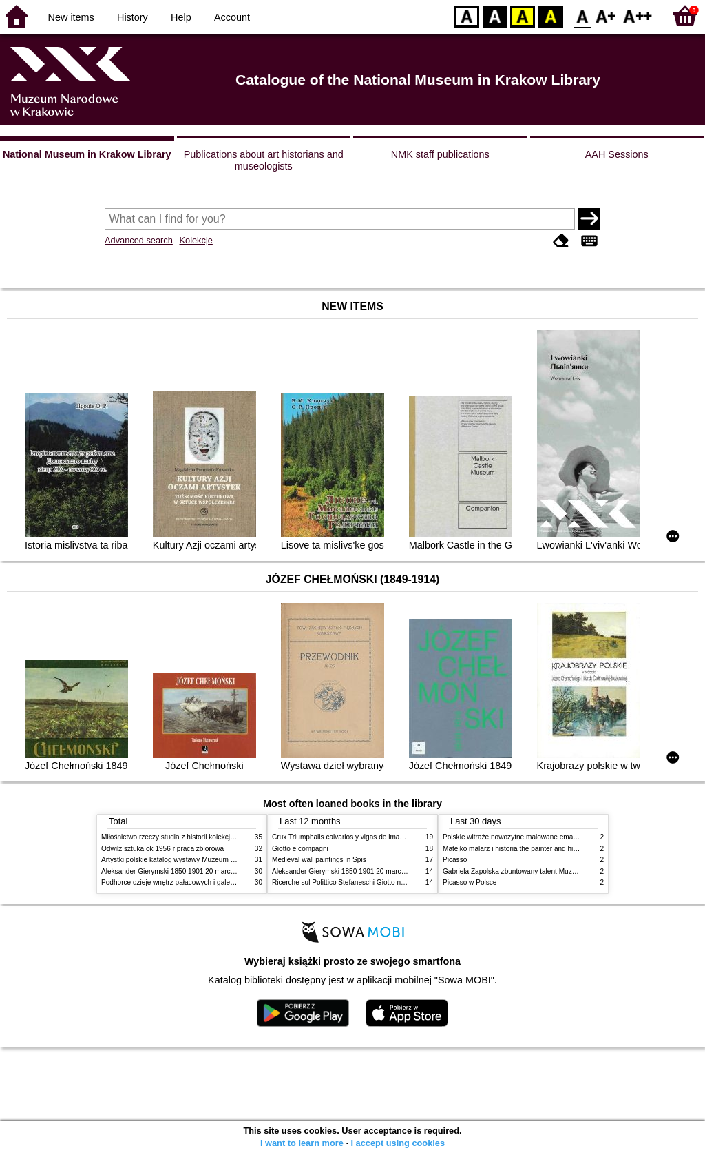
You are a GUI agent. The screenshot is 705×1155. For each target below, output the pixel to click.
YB (522, 15)
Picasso (455, 859)
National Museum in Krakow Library (87, 154)
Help (181, 17)
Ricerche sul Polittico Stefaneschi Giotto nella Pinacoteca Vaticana (374, 882)
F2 (637, 15)
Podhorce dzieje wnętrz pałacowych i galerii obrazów (182, 882)
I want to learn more (302, 1143)
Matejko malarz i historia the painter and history (515, 848)
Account (232, 17)
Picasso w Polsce (469, 882)
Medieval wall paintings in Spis (319, 859)
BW (495, 15)
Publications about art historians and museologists (264, 160)
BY (550, 15)
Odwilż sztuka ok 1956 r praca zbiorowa (162, 848)
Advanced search (139, 240)
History (132, 17)
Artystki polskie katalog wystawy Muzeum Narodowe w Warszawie (202, 859)
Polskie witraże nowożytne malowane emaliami (515, 837)
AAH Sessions (617, 154)
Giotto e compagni (300, 848)
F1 (606, 15)
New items (71, 17)
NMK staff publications (440, 154)
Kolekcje (195, 240)
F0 (582, 15)
